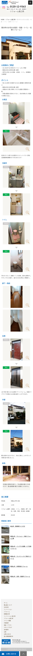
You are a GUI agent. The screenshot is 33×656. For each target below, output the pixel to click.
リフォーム (7, 611)
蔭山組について (8, 605)
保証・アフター (8, 625)
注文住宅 (6, 607)
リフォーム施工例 (8, 618)
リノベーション (8, 609)
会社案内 (6, 629)
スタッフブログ (8, 627)
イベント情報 (7, 620)
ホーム (5, 602)
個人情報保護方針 (8, 636)
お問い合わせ (7, 634)
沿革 (5, 631)
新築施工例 (7, 614)
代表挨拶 (6, 622)
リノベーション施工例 (9, 616)
